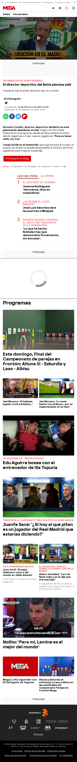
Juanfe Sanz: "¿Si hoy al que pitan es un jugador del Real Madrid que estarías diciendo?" (38, 529)
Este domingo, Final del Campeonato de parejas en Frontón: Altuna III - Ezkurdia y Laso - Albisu (34, 361)
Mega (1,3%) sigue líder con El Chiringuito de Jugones (20, 681)
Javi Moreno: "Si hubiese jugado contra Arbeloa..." (18, 403)
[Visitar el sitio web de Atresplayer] (63, 728)
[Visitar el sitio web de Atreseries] (11, 728)
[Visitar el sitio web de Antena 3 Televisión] (14, 721)
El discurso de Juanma (39, 182)
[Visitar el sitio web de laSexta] (26, 721)
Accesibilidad (66, 755)
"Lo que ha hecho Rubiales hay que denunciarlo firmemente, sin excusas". (41, 233)
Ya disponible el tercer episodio (23, 458)
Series (6, 14)
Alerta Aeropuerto (31, 2)
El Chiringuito (47, 2)
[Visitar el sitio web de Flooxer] (39, 734)
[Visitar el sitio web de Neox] (39, 721)
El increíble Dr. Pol (13, 2)
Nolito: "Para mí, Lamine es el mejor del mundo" (33, 644)
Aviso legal (17, 751)
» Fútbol (55, 166)
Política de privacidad (34, 751)
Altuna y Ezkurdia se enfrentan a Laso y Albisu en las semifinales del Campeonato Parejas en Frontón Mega (56, 685)
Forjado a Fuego (62, 2)
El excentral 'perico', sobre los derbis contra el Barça (56, 568)
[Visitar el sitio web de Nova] (51, 721)
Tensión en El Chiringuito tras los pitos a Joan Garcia (38, 520)
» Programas (16, 166)
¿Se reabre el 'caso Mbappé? (36, 203)
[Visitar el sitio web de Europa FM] (35, 728)
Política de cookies (56, 751)
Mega (6, 166)
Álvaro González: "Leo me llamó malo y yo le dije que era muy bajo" (55, 577)
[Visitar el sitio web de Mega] (63, 721)
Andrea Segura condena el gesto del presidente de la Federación (40, 222)
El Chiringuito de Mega (17, 158)
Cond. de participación (15, 755)
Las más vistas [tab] (27, 175)
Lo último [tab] (47, 175)
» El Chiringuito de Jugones (36, 166)
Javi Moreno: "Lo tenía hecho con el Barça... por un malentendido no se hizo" (56, 404)
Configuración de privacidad (43, 755)
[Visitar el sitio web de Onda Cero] (23, 728)
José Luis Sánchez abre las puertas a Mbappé (39, 209)
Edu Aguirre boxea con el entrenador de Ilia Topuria (30, 465)
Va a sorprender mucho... (19, 566)
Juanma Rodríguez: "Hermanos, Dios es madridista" (36, 190)
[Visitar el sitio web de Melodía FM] (48, 728)
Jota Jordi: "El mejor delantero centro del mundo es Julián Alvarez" (18, 572)
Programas (20, 14)
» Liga (63, 166)
